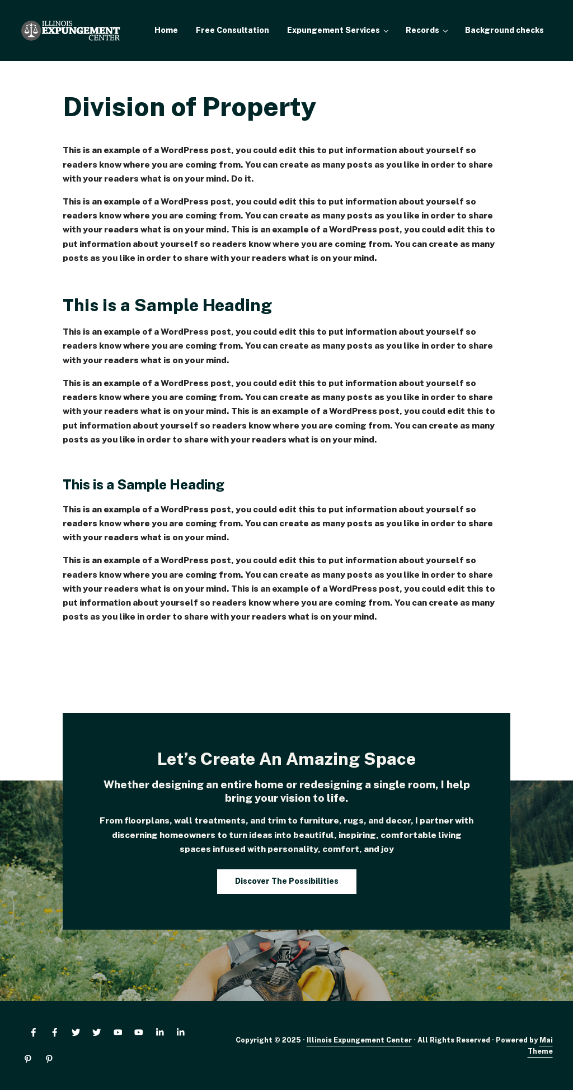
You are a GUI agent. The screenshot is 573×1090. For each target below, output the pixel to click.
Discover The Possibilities (287, 881)
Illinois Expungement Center (359, 1040)
